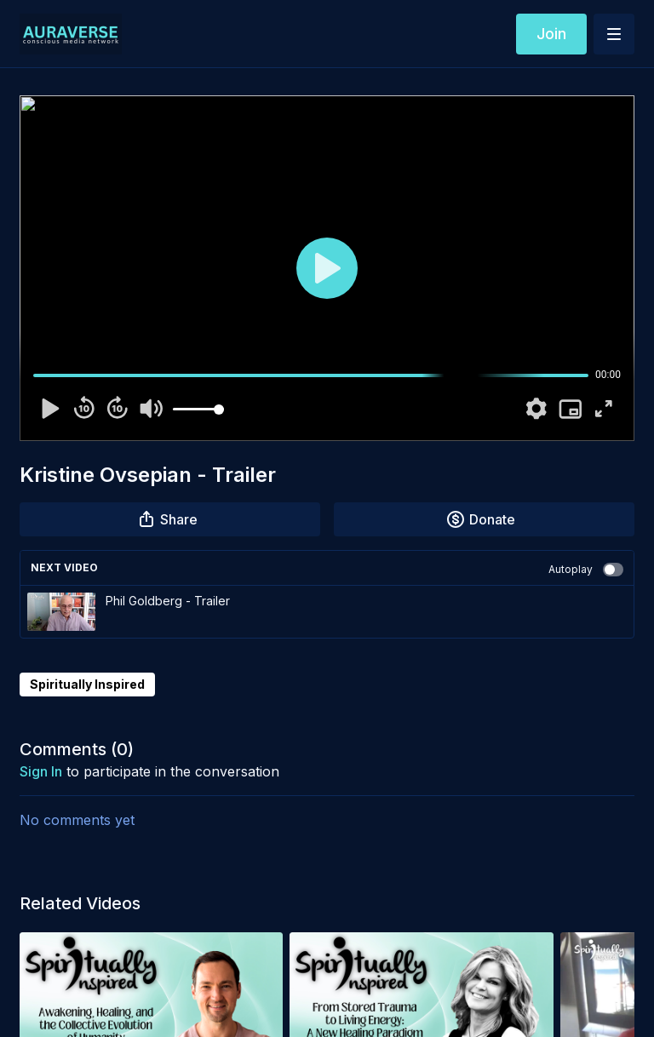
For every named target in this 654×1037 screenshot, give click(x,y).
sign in (41, 771)
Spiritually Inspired (87, 684)
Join (551, 34)
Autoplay (585, 569)
